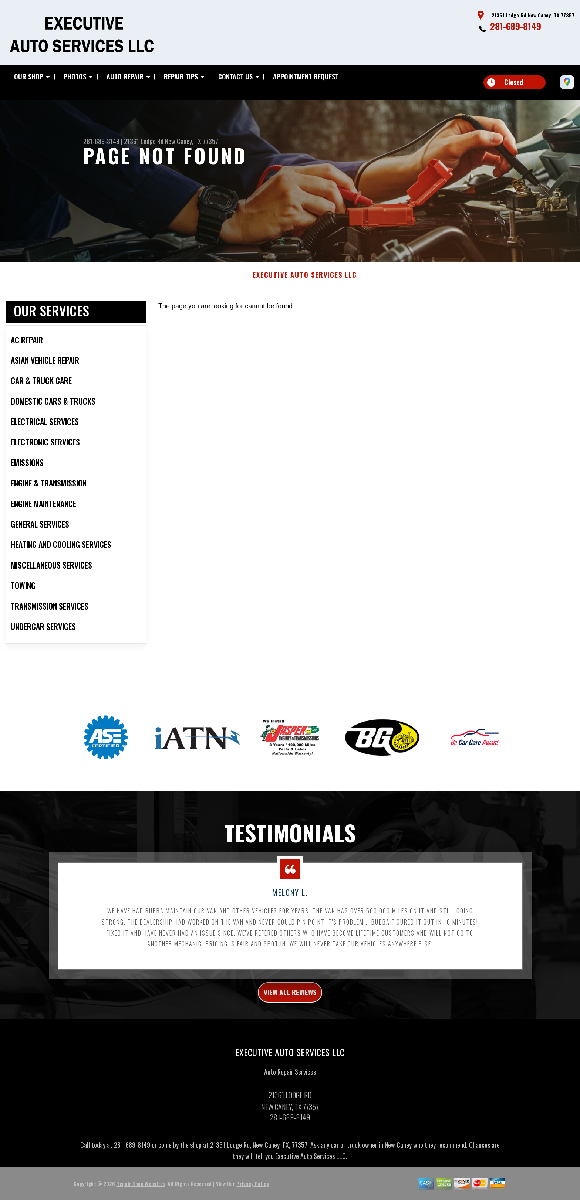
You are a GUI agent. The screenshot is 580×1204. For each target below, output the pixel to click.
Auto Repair (125, 76)
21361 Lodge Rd (143, 141)
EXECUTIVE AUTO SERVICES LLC (305, 286)
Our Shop (28, 76)
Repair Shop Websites (140, 1198)
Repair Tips (181, 76)
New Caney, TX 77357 (191, 141)
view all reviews (290, 1004)
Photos (75, 76)
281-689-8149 (515, 26)
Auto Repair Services (290, 1086)
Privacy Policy (252, 1198)
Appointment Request (305, 76)
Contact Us (235, 76)
